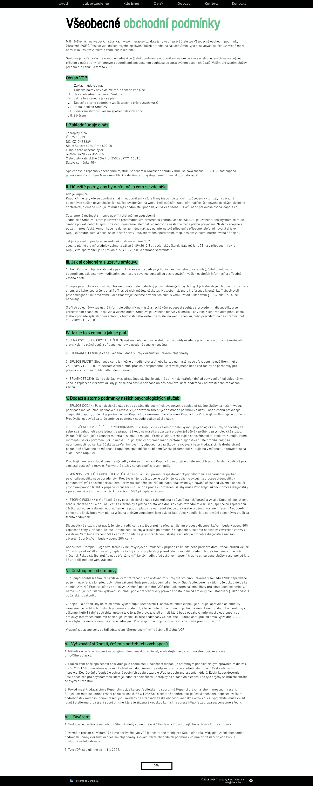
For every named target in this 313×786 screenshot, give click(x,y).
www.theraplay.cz (136, 42)
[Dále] (156, 766)
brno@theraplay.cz (90, 150)
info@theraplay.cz (234, 782)
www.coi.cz (202, 698)
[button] (162, 3)
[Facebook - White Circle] (251, 780)
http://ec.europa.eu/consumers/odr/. (215, 703)
